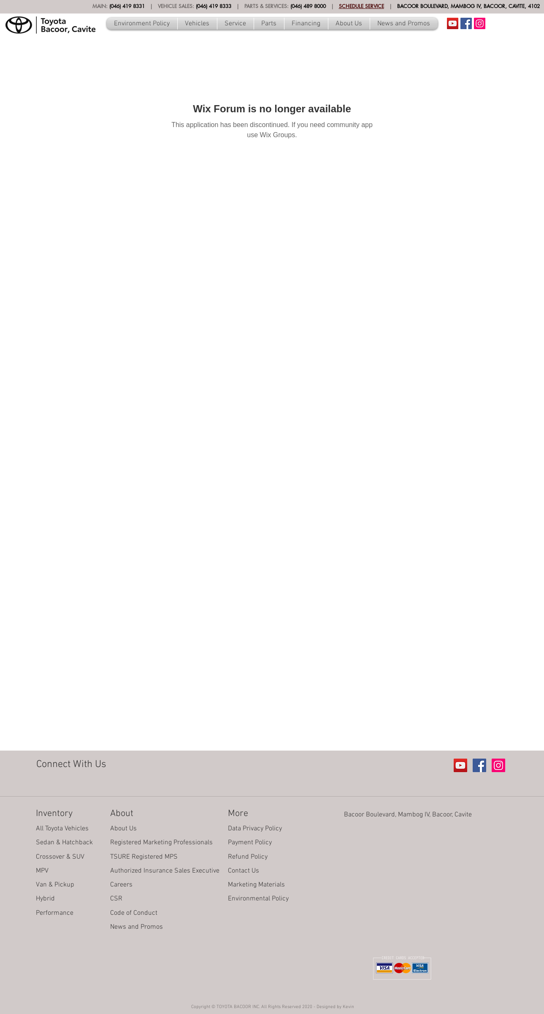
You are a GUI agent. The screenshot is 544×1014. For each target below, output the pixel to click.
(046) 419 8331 (127, 6)
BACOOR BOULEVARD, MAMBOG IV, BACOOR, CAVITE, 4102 (468, 6)
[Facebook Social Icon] (466, 23)
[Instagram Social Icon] (479, 23)
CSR (116, 899)
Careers (121, 885)
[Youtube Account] (452, 23)
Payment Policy (250, 842)
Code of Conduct (133, 913)
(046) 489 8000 (308, 6)
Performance (54, 913)
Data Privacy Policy (255, 828)
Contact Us (243, 871)
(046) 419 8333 (213, 6)
